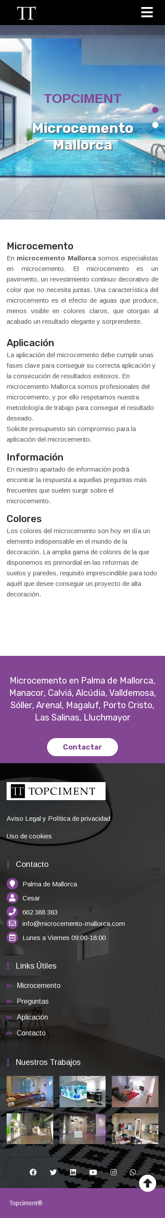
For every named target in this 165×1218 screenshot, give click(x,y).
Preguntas (33, 1001)
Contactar (82, 747)
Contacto (31, 1033)
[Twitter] (53, 1172)
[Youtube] (93, 1172)
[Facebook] (33, 1172)
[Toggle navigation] (149, 14)
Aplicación (32, 1017)
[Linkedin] (73, 1172)
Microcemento (39, 985)
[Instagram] (113, 1172)
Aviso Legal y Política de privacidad (58, 818)
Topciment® (26, 1203)
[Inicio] (26, 13)
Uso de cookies (29, 836)
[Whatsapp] (133, 1172)
